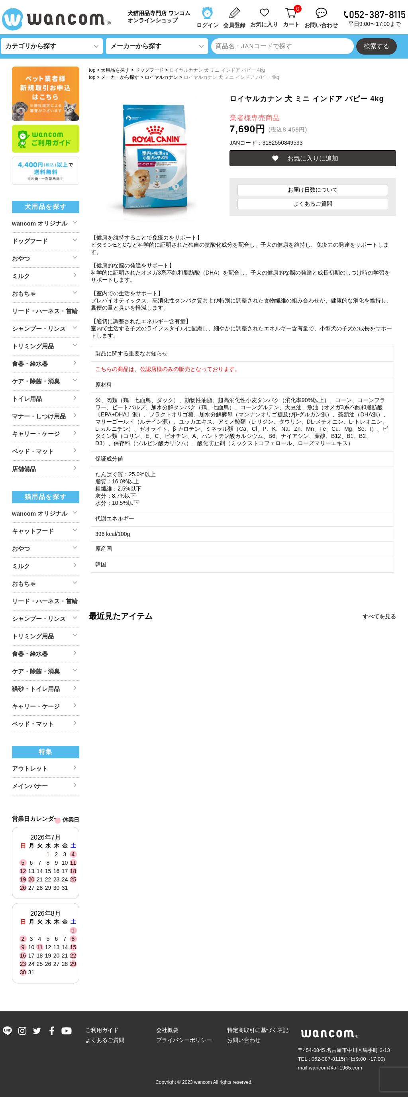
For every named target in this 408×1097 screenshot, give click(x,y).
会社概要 (167, 1030)
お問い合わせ (244, 1040)
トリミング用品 (33, 346)
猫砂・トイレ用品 (36, 688)
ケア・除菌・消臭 (36, 381)
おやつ (21, 258)
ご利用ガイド (102, 1030)
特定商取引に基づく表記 (257, 1030)
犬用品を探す (115, 70)
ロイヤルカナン (161, 77)
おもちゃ (24, 293)
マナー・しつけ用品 (39, 416)
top (92, 70)
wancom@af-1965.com (335, 1068)
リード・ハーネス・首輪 (45, 311)
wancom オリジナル (39, 223)
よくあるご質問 (312, 203)
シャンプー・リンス (39, 328)
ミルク (21, 276)
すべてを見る (379, 616)
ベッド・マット (33, 451)
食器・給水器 (30, 363)
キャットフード (33, 531)
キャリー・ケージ (36, 433)
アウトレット (30, 768)
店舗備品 (24, 468)
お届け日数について (313, 189)
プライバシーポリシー (184, 1040)
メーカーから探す (120, 77)
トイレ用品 (27, 398)
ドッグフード (149, 70)
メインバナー (30, 786)
